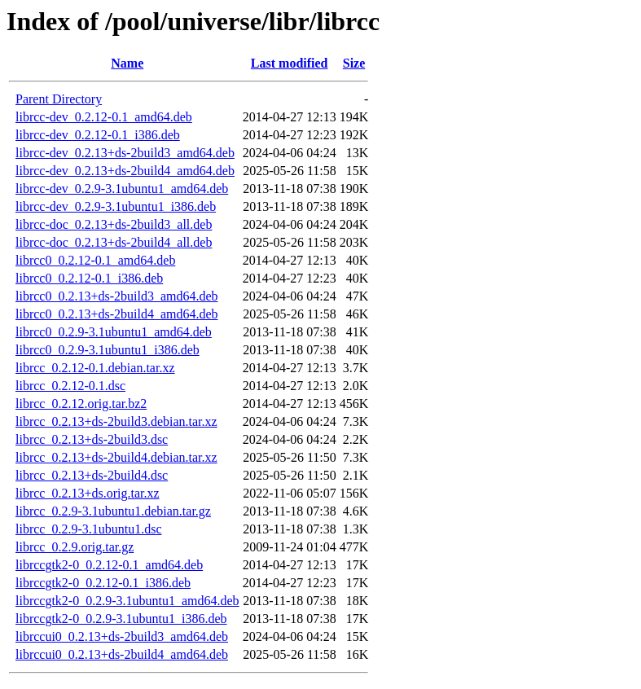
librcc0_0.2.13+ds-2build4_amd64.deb (116, 314)
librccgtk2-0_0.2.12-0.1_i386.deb (103, 583)
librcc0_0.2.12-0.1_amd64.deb (95, 260)
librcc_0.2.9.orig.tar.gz (74, 547)
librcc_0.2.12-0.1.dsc (70, 386)
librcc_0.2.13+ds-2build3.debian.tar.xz (116, 421)
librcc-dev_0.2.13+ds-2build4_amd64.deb (125, 171)
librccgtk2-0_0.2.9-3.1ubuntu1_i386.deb (121, 618)
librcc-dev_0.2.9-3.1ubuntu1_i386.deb (115, 206)
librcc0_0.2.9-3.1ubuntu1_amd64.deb (113, 332)
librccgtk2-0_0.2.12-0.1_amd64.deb (109, 565)
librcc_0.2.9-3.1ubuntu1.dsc (88, 529)
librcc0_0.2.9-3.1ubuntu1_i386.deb (107, 350)
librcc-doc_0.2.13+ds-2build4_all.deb (113, 242)
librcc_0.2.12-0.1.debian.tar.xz (95, 368)
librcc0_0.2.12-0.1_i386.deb (89, 278)
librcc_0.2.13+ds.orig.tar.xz (87, 493)
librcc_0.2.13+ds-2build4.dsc (91, 475)
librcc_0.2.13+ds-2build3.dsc (91, 439)
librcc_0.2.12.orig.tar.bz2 (81, 403)
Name (127, 63)
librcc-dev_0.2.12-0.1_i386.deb (97, 135)
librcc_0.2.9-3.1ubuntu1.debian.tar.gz (113, 511)
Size (354, 63)
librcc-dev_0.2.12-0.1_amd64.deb (103, 117)
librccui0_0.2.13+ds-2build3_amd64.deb (121, 636)
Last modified (289, 63)
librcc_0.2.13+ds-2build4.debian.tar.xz (116, 457)
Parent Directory (58, 99)
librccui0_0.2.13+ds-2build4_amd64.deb (121, 654)
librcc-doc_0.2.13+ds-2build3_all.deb (113, 224)
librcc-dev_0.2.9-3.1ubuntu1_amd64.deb (121, 188)
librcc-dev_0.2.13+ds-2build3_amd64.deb (125, 153)
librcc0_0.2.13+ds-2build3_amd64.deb (116, 296)
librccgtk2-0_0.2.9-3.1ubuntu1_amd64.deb (127, 601)
